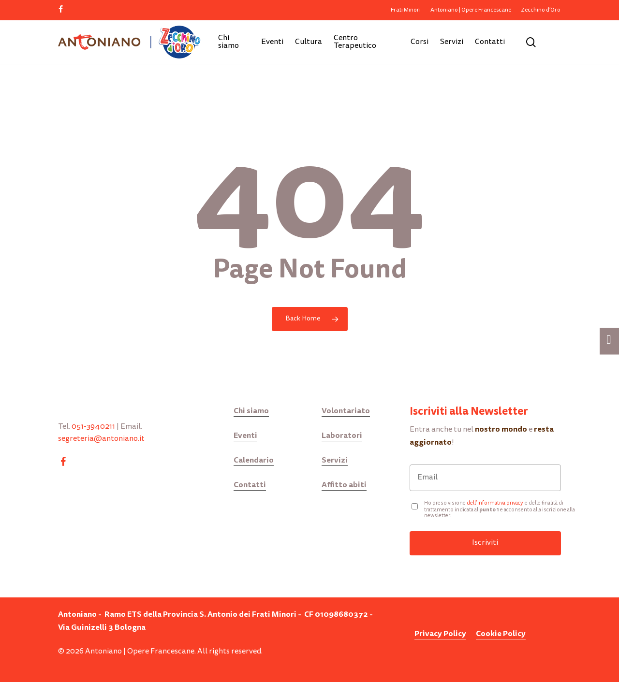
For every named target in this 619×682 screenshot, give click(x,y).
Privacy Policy (440, 633)
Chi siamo (251, 410)
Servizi (335, 459)
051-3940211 (93, 427)
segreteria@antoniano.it (101, 439)
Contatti (250, 484)
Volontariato (346, 410)
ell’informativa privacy (496, 503)
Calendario (254, 459)
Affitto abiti (344, 484)
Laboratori (342, 435)
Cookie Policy (501, 633)
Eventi (245, 435)
